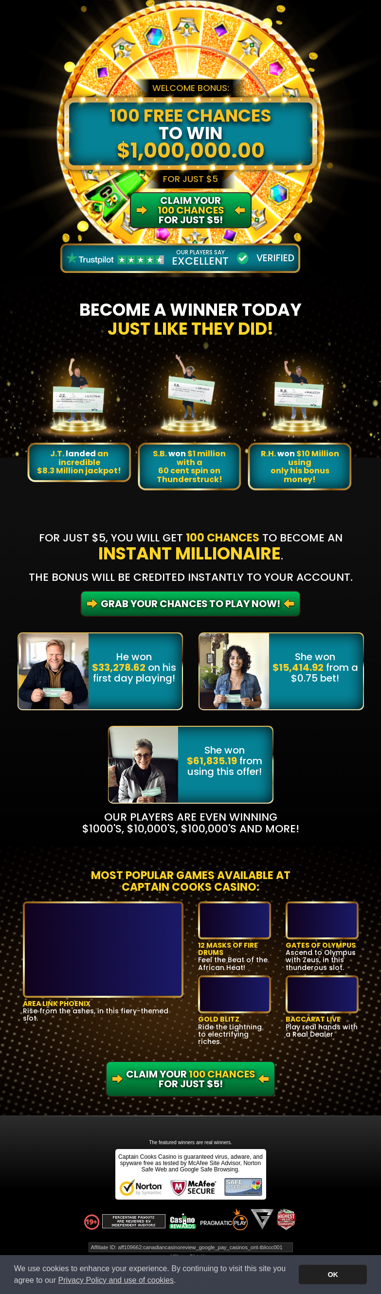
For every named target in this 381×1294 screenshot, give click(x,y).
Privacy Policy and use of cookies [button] (116, 1280)
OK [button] (332, 1274)
